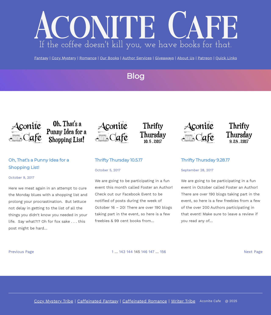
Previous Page (21, 251)
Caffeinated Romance (144, 301)
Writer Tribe (183, 301)
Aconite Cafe (210, 301)
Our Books (109, 58)
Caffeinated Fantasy (97, 301)
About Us (185, 58)
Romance (88, 58)
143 (122, 251)
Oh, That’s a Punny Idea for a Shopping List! (38, 164)
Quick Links (226, 58)
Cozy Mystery (64, 58)
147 (151, 251)
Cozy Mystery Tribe (53, 301)
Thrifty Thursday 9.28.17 (205, 160)
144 (130, 251)
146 (144, 251)
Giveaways (164, 58)
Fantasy (41, 58)
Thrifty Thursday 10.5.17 (118, 160)
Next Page (253, 251)
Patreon (205, 58)
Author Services (137, 58)
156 (163, 251)
